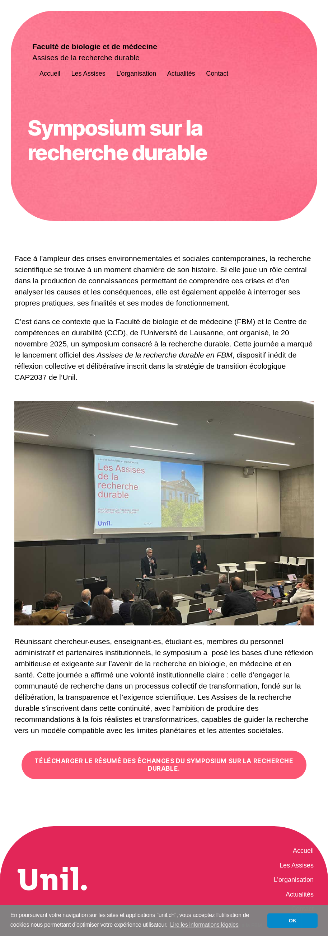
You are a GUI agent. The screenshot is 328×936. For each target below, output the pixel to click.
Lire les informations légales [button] (204, 925)
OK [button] (292, 920)
